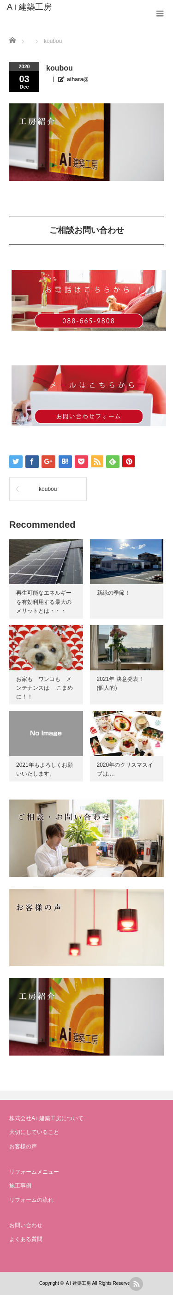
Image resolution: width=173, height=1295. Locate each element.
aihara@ (78, 79)
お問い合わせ (25, 1225)
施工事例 (20, 1185)
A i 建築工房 (29, 7)
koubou (48, 489)
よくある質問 (25, 1239)
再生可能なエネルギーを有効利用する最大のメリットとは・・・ (44, 602)
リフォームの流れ (31, 1200)
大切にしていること (34, 1132)
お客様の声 (23, 1146)
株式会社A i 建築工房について (46, 1118)
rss (136, 1284)
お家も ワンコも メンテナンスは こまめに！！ (44, 688)
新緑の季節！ (113, 593)
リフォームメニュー (34, 1172)
